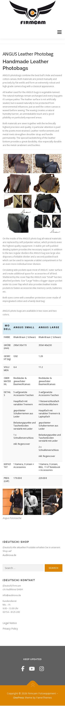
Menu (59, 32)
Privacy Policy (10, 628)
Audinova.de (9, 555)
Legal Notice (10, 623)
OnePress (18, 697)
